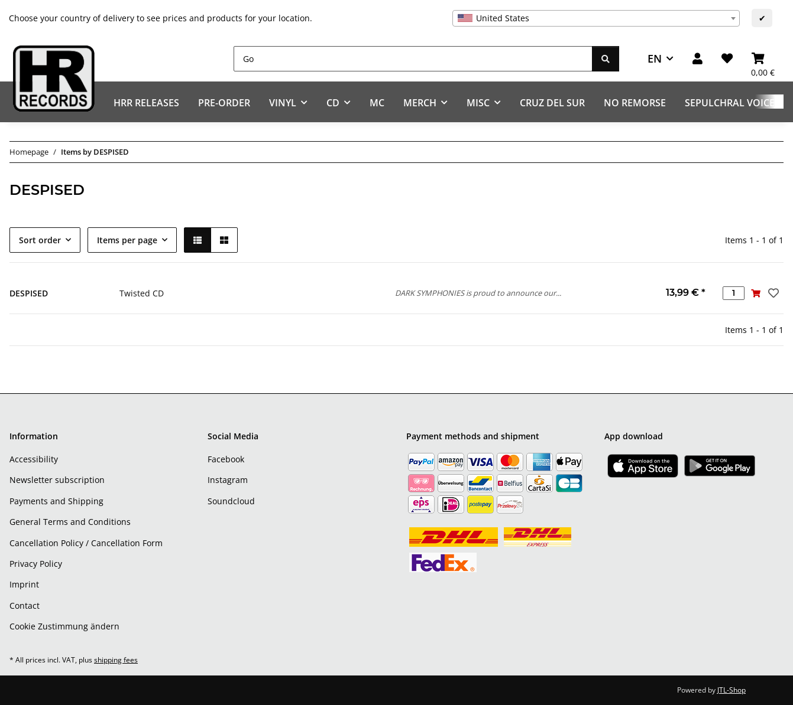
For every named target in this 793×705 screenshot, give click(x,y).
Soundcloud (231, 501)
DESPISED (28, 293)
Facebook (226, 459)
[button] (697, 58)
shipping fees (116, 660)
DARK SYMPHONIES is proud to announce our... (478, 293)
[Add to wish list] (772, 293)
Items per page (127, 240)
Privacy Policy (35, 563)
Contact (24, 605)
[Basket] (763, 58)
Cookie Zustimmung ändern (64, 626)
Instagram (228, 479)
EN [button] (655, 58)
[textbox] (596, 18)
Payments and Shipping (56, 501)
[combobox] (596, 18)
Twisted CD (141, 293)
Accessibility (33, 459)
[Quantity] (733, 293)
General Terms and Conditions (70, 521)
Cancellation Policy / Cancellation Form (86, 543)
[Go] (413, 58)
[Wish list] (727, 58)
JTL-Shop (731, 690)
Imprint (24, 584)
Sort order (40, 240)
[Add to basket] (755, 293)
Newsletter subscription (57, 479)
